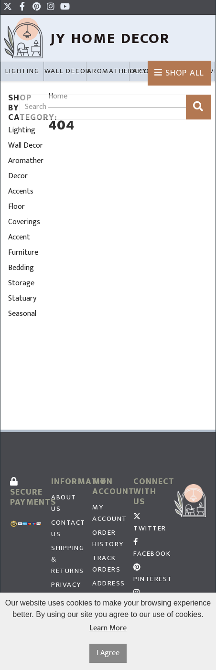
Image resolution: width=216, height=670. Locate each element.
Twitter (149, 523)
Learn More (108, 628)
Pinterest (149, 574)
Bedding (21, 267)
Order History (108, 538)
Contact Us (67, 528)
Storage (21, 283)
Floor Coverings (24, 214)
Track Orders (106, 563)
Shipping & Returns (67, 559)
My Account (108, 513)
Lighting (21, 130)
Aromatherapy (25, 160)
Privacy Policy (66, 590)
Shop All (179, 73)
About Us (63, 503)
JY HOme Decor (110, 38)
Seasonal (22, 313)
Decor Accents (20, 184)
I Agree (108, 653)
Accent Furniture (23, 245)
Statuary (22, 298)
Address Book (108, 589)
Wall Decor (25, 145)
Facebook (149, 549)
